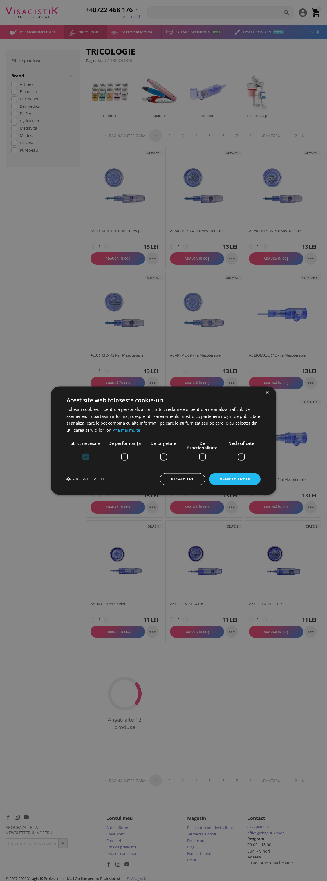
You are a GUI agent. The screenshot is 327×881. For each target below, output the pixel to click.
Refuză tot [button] (178, 478)
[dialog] (163, 440)
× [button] (267, 392)
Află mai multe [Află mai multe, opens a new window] (127, 429)
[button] (85, 479)
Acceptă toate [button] (233, 478)
